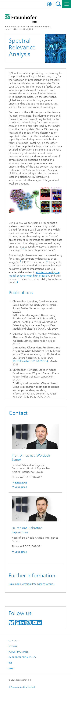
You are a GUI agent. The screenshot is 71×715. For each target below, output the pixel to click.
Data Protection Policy (22, 657)
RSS (10, 663)
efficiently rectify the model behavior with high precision (34, 274)
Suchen (58, 4)
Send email (21, 487)
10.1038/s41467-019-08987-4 (30, 361)
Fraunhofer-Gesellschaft (23, 687)
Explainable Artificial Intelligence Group (31, 584)
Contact (14, 641)
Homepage (21, 482)
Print (11, 668)
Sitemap (13, 646)
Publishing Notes (18, 652)
